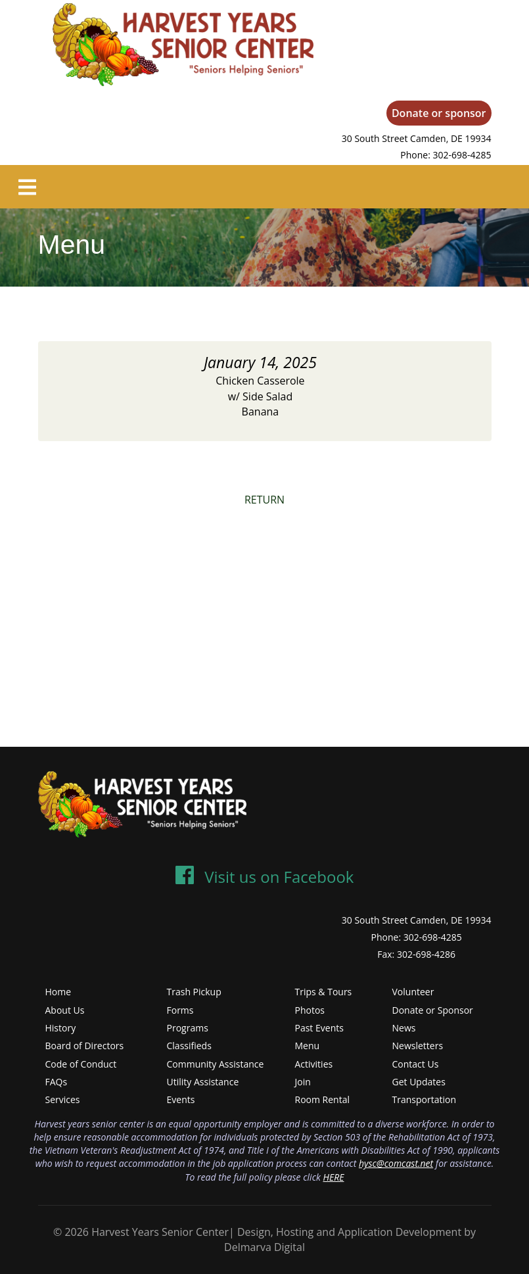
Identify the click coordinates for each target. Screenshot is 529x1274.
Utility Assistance (203, 1081)
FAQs (56, 1081)
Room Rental (322, 1099)
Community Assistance (215, 1064)
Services (62, 1099)
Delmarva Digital (264, 1247)
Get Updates (419, 1081)
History (60, 1028)
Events (181, 1099)
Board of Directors (84, 1045)
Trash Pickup (194, 991)
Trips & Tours (323, 991)
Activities (314, 1064)
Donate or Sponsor (432, 1010)
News (404, 1028)
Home (58, 991)
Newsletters (418, 1045)
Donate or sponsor (439, 113)
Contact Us (415, 1064)
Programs (187, 1028)
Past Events (319, 1028)
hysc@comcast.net (396, 1163)
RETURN (264, 499)
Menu (307, 1045)
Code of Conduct (81, 1064)
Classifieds (189, 1045)
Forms (180, 1010)
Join (303, 1081)
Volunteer (413, 991)
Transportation (424, 1099)
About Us (65, 1010)
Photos (310, 1010)
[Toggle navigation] (27, 186)
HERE (333, 1177)
